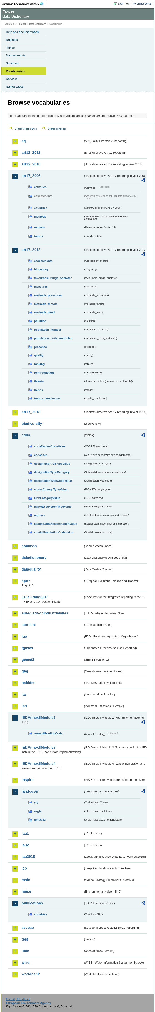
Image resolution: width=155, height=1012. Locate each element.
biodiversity (32, 424)
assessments (43, 261)
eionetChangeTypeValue (51, 489)
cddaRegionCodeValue (50, 446)
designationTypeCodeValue (53, 480)
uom (25, 951)
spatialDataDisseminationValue (55, 523)
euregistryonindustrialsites (45, 613)
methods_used (44, 312)
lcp (24, 868)
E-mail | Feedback (18, 999)
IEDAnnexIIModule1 (38, 718)
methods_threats (46, 304)
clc (36, 802)
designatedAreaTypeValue (52, 463)
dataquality (31, 569)
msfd (26, 880)
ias (24, 694)
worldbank (31, 974)
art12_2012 (31, 153)
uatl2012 (40, 820)
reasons (39, 227)
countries (40, 208)
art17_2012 (31, 250)
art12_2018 (31, 164)
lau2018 (28, 857)
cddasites (41, 455)
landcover (30, 791)
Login (121, 3)
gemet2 (28, 660)
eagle (38, 811)
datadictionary (34, 558)
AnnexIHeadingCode (48, 733)
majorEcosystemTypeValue (53, 506)
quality (38, 355)
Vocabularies (15, 71)
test (25, 939)
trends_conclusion (47, 398)
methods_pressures (48, 295)
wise (26, 962)
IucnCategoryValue (47, 498)
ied (24, 706)
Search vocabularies (26, 128)
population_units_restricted (53, 338)
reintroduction (44, 372)
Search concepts (57, 128)
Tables (10, 47)
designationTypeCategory (52, 472)
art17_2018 (31, 412)
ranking (39, 364)
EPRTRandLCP (35, 597)
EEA (24, 4)
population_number (47, 329)
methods (40, 216)
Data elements (15, 55)
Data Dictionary (37, 24)
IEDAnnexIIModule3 (38, 747)
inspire (27, 780)
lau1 (25, 833)
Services (12, 79)
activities (40, 187)
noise (26, 891)
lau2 (25, 845)
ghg (25, 671)
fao (24, 636)
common (29, 546)
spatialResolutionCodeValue (53, 532)
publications (32, 903)
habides (28, 683)
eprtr (26, 581)
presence (40, 347)
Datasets (12, 39)
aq (24, 141)
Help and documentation (22, 32)
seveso (28, 928)
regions (39, 515)
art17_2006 (31, 176)
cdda (26, 435)
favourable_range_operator (53, 278)
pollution (40, 321)
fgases (27, 648)
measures (41, 286)
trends (38, 236)
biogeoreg (41, 269)
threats (39, 381)
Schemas (12, 63)
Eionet (22, 24)
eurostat (29, 625)
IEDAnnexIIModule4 (38, 764)
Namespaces (15, 86)
